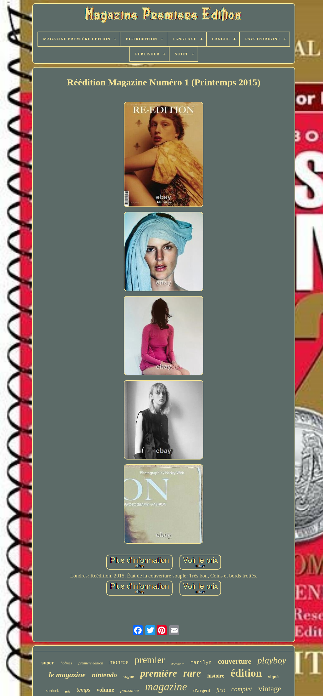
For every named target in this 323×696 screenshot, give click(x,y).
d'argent (201, 690)
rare (192, 673)
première (158, 673)
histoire (215, 676)
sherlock (52, 690)
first (220, 690)
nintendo (104, 675)
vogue (128, 676)
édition (246, 673)
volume (105, 690)
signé (273, 676)
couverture (234, 661)
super (47, 663)
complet (241, 689)
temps (83, 689)
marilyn (200, 663)
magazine (166, 687)
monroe (118, 661)
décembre (177, 664)
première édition (90, 663)
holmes (66, 663)
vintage (269, 688)
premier (150, 659)
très (67, 691)
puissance (129, 690)
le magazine (67, 675)
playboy (271, 660)
